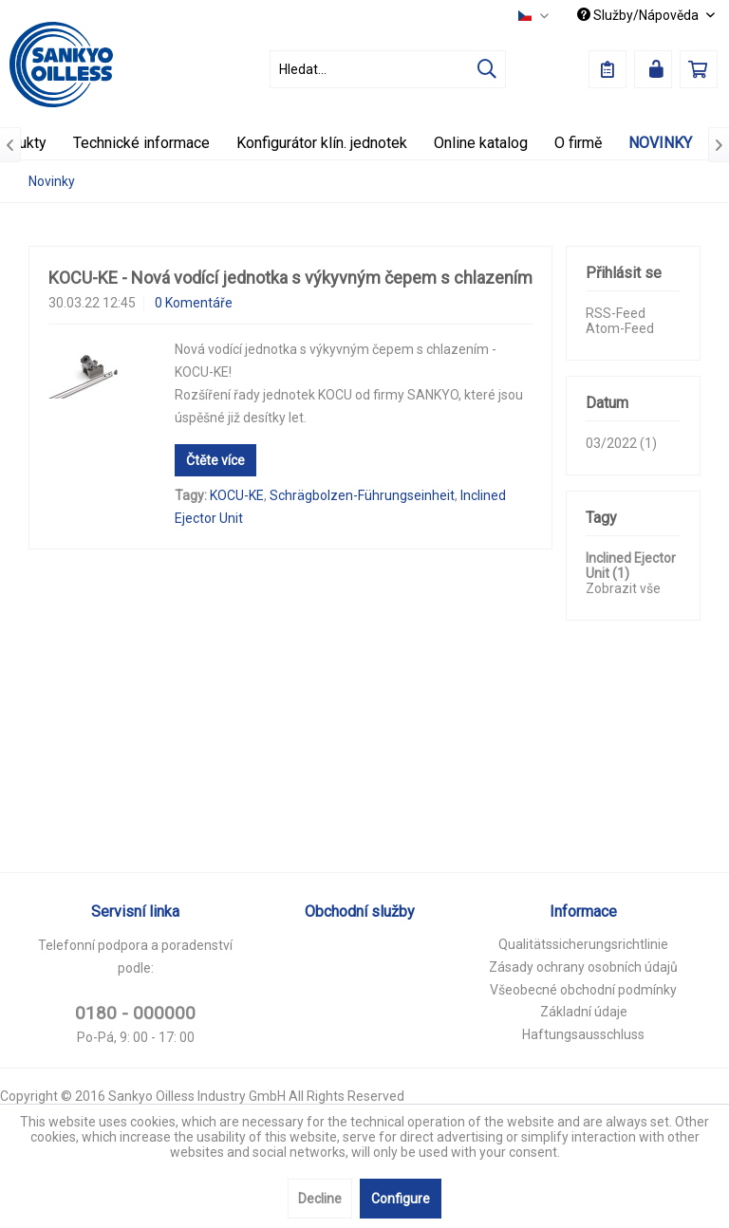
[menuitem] (388, 69)
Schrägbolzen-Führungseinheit (362, 495)
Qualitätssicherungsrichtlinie (583, 944)
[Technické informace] (141, 142)
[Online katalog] (481, 142)
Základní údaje (583, 1011)
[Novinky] (660, 142)
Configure (400, 1198)
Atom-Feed (620, 328)
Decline (320, 1198)
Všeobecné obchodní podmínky (583, 989)
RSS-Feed (615, 313)
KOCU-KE (237, 495)
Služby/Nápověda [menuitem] (639, 15)
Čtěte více (215, 460)
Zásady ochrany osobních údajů (583, 967)
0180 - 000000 (135, 1013)
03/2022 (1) (621, 443)
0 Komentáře (194, 302)
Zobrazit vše (623, 588)
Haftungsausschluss (583, 1034)
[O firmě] (578, 142)
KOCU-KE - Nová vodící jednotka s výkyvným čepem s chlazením (290, 278)
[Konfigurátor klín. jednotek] (322, 142)
